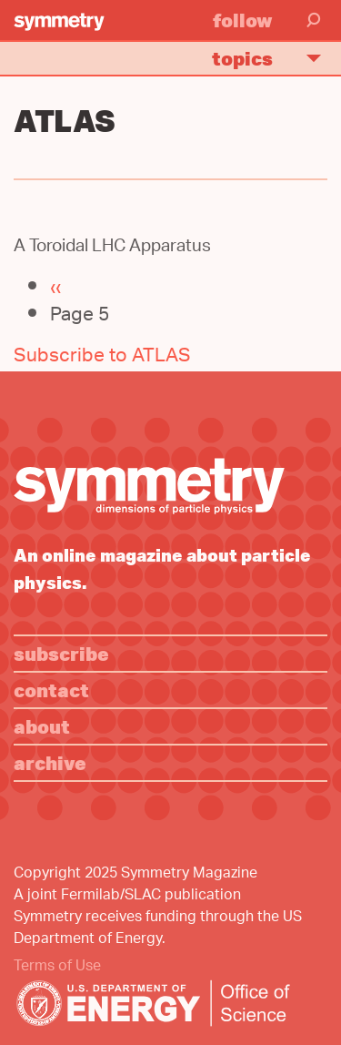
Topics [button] (274, 58)
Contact (51, 689)
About (42, 726)
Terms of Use (57, 967)
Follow (243, 19)
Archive (50, 762)
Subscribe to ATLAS (102, 357)
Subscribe (61, 653)
